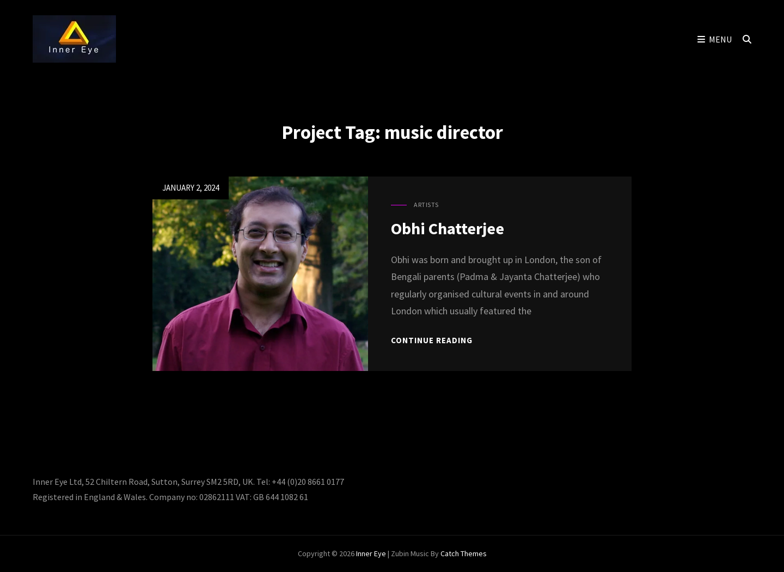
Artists (426, 204)
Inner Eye (371, 553)
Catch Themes (463, 553)
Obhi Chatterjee (447, 228)
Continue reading (432, 340)
